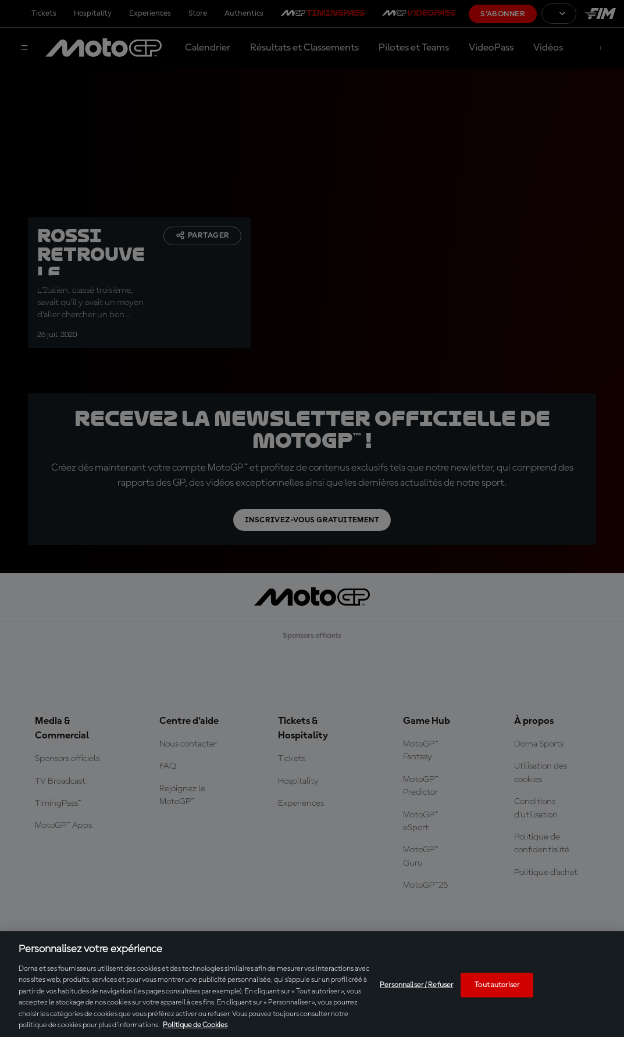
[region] (312, 984)
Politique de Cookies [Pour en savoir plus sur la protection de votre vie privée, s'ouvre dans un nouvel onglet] (195, 1025)
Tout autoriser (497, 985)
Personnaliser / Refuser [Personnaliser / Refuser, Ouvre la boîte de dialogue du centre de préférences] (416, 985)
